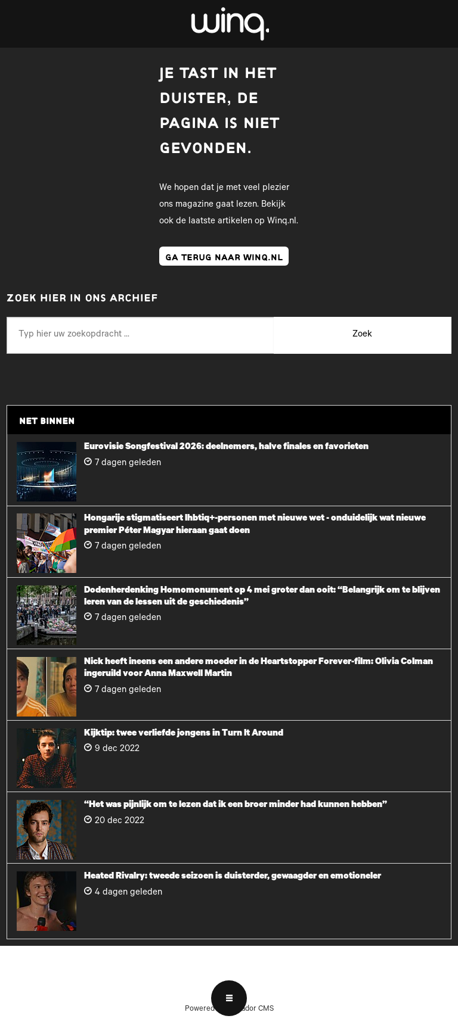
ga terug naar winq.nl (224, 256)
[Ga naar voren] (229, 24)
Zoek (362, 335)
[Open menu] (229, 998)
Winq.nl (281, 222)
